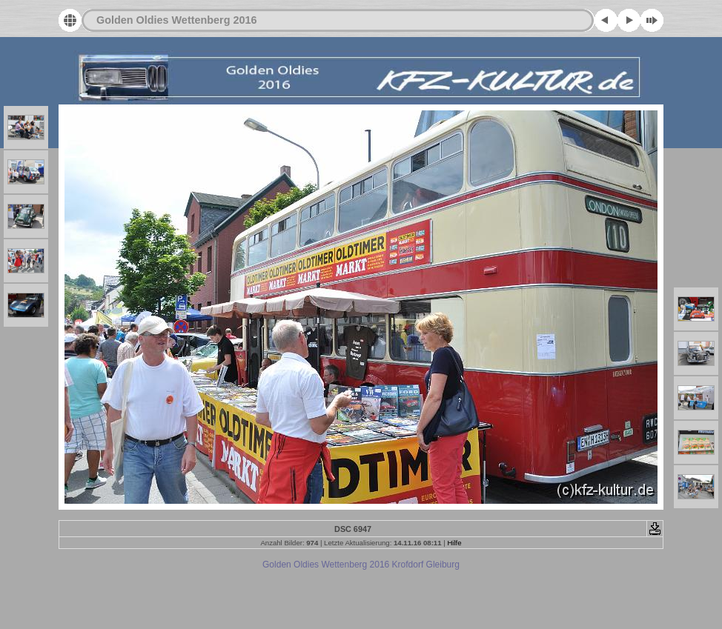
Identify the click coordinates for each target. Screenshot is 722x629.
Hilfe (454, 543)
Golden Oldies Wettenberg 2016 (176, 20)
